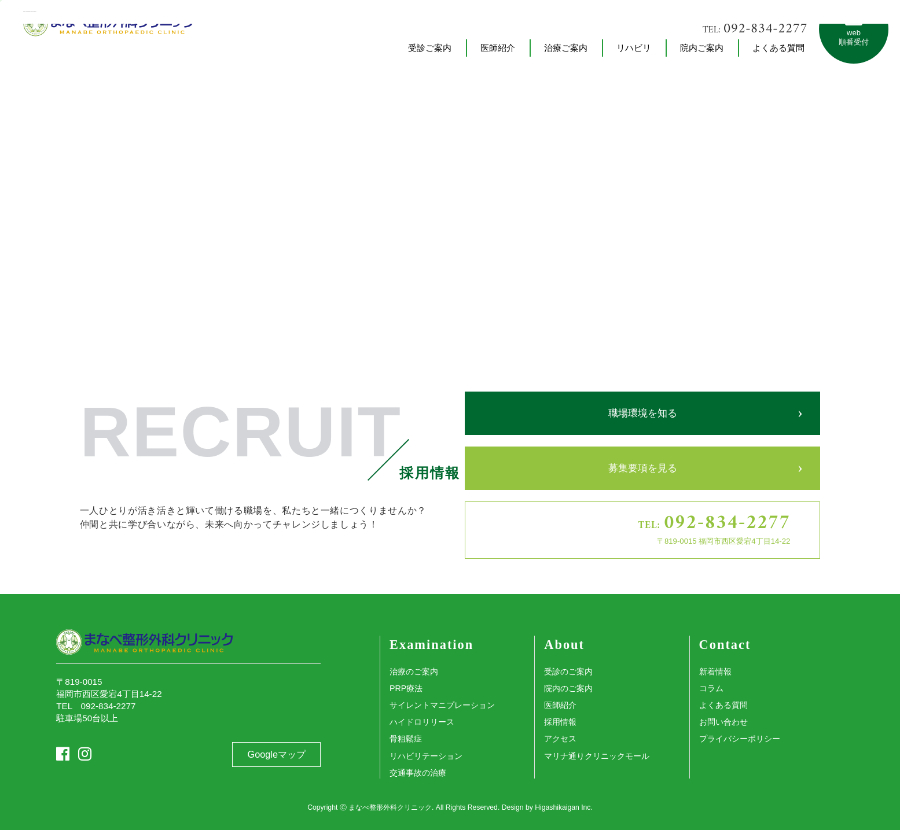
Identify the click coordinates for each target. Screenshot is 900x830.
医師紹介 (560, 705)
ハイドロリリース (422, 721)
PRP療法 (406, 688)
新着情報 (715, 671)
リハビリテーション (426, 756)
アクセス (560, 738)
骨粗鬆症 (406, 738)
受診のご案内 (568, 671)
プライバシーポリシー (739, 738)
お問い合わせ (723, 721)
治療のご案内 (414, 671)
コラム (711, 688)
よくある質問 (723, 705)
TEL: (755, 29)
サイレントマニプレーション (442, 705)
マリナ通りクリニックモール (596, 756)
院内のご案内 (568, 688)
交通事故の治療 (418, 772)
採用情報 (560, 721)
